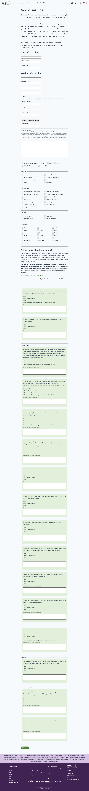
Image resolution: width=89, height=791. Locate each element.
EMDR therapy (49, 204)
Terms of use (48, 787)
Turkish (40, 233)
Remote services (27, 218)
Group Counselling (50, 218)
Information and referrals (30, 194)
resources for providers (31, 279)
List (10, 778)
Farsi (39, 228)
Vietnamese (56, 238)
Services (32, 3)
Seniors (25, 175)
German (25, 233)
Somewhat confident (29, 391)
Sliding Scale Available (29, 166)
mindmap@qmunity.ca (73, 780)
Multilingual (26, 240)
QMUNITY (69, 770)
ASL (24, 228)
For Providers (42, 3)
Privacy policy (40, 787)
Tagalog (25, 243)
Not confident (27, 393)
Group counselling (28, 207)
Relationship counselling (29, 197)
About (16, 3)
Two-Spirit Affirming (50, 180)
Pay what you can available (30, 163)
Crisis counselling (27, 202)
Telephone (48, 216)
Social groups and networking (31, 192)
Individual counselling (51, 199)
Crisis (83, 3)
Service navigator (50, 197)
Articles (23, 3)
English (40, 235)
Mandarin (40, 240)
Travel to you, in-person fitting (53, 194)
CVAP (57, 163)
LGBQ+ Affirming (49, 175)
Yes (24, 296)
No (24, 300)
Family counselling (28, 204)
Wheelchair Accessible (51, 177)
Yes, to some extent (29, 298)
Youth (24, 182)
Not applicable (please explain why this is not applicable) (39, 302)
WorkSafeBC (42, 166)
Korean (55, 240)
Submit (24, 748)
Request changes (13, 782)
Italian (24, 230)
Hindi (54, 228)
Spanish (40, 230)
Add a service (12, 780)
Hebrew (25, 235)
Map (73, 3)
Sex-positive (48, 182)
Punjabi (40, 238)
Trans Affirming (27, 177)
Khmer (55, 230)
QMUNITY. (54, 766)
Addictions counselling (51, 192)
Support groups (49, 202)
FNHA (49, 163)
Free (43, 163)
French (25, 238)
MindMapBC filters (38, 276)
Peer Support (26, 199)
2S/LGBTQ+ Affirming (28, 180)
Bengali (55, 235)
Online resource (27, 216)
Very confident (27, 389)
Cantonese (56, 233)
